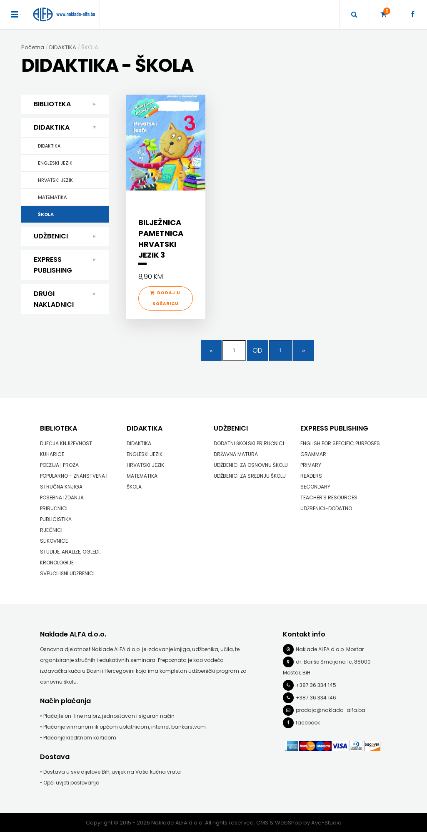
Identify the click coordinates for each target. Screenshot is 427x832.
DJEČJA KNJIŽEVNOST (66, 442)
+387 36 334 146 (316, 697)
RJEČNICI (51, 529)
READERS (311, 475)
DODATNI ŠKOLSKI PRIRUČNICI (249, 442)
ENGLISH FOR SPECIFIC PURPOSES (340, 442)
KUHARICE (52, 453)
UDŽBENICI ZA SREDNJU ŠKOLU (250, 475)
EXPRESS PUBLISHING (65, 264)
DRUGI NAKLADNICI (65, 298)
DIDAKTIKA (67, 127)
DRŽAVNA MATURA (236, 453)
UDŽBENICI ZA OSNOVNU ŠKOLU (251, 464)
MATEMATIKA (52, 197)
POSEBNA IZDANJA (62, 497)
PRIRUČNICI (53, 507)
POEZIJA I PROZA (59, 464)
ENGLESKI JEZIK (55, 163)
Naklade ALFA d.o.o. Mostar (330, 648)
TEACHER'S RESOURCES (328, 497)
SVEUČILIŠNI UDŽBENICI (67, 572)
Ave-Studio (326, 822)
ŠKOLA (46, 214)
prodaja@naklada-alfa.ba (330, 709)
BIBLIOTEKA (65, 104)
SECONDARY (315, 486)
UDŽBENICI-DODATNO (326, 507)
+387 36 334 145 (316, 684)
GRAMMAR (313, 453)
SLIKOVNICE (54, 540)
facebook (308, 722)
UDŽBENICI (65, 236)
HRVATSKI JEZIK (55, 180)
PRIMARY (310, 464)
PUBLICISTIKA (56, 518)
